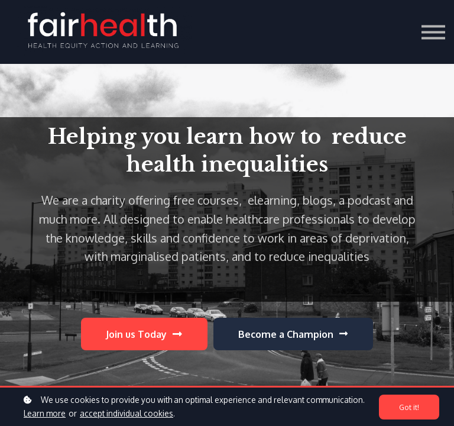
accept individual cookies (126, 413)
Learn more (45, 413)
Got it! (409, 407)
